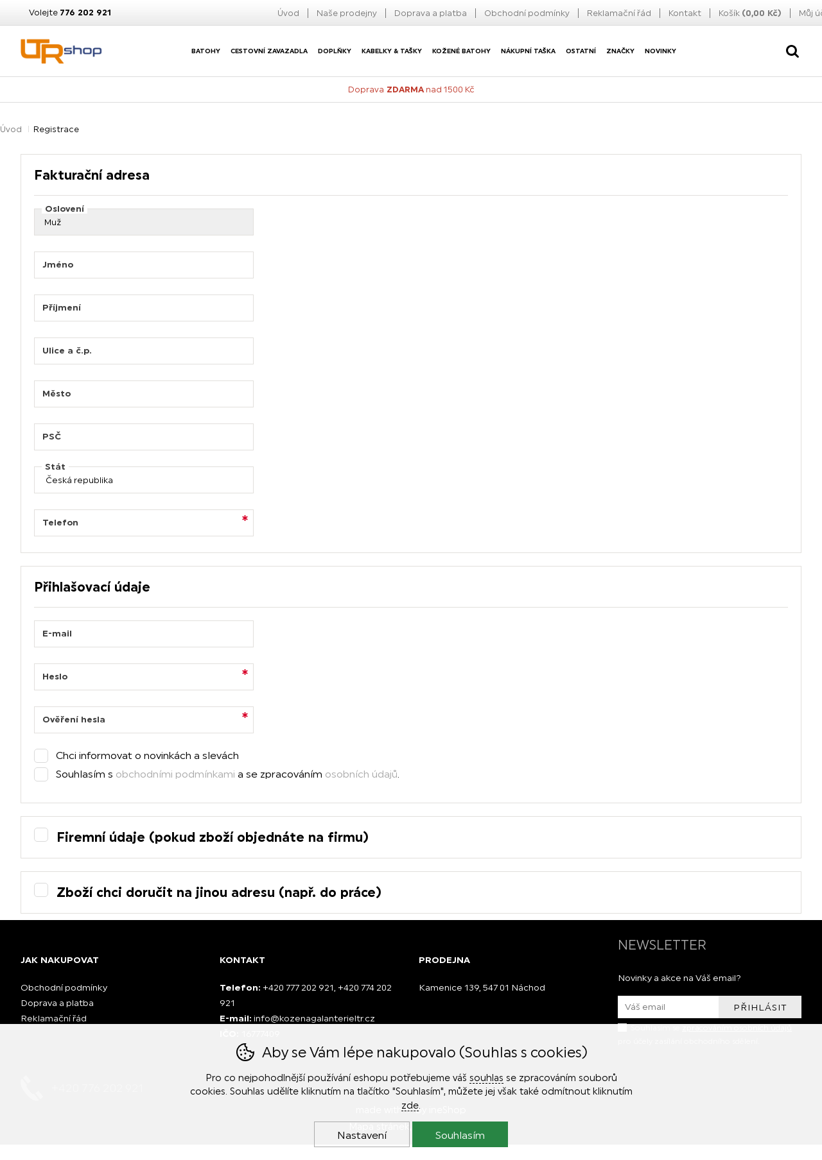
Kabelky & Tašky (392, 51)
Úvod (288, 13)
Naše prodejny (347, 13)
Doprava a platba (430, 13)
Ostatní (581, 51)
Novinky (660, 51)
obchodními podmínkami (175, 774)
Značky (620, 51)
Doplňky (334, 51)
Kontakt (685, 13)
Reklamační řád (619, 13)
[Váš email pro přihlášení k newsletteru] (668, 1007)
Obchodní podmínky (527, 13)
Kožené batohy (461, 51)
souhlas (486, 1077)
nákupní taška (528, 51)
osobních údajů (361, 774)
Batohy (205, 51)
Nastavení (362, 1135)
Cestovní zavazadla (269, 51)
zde (410, 1105)
